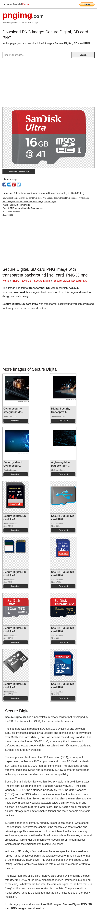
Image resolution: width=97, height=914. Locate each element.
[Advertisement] (48, 84)
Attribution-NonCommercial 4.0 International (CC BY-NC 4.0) (49, 193)
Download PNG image (19, 171)
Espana (25, 4)
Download (15, 421)
